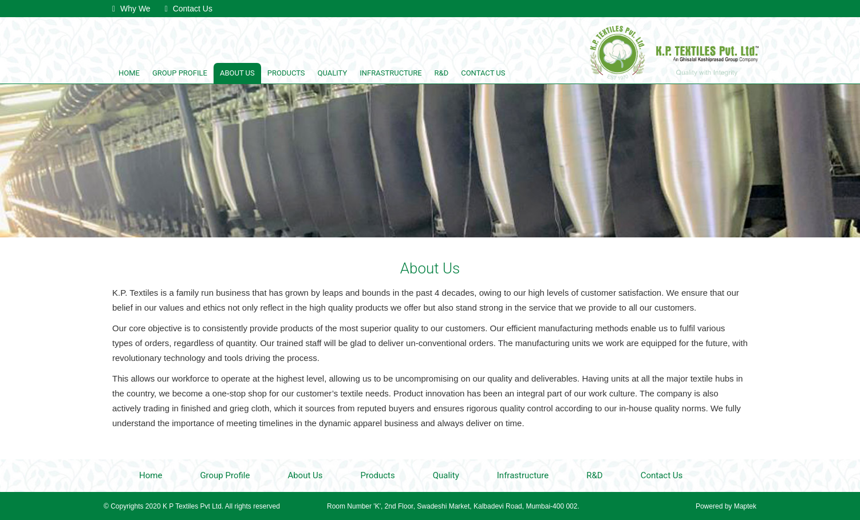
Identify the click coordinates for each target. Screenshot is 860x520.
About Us (237, 73)
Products (286, 73)
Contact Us (188, 8)
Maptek (744, 506)
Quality (333, 73)
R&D (442, 73)
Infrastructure (390, 73)
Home (129, 73)
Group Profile (179, 73)
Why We (131, 8)
